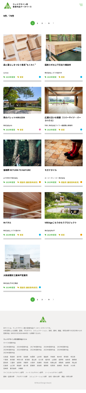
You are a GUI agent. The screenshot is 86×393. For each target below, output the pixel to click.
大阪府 (32, 366)
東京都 (12, 363)
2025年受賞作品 (9, 356)
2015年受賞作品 (9, 350)
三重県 (12, 366)
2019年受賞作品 (63, 350)
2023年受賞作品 (49, 353)
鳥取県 (61, 366)
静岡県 (74, 363)
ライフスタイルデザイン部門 (13, 376)
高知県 (39, 369)
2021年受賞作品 (22, 353)
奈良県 (46, 366)
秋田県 (32, 360)
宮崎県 (5, 372)
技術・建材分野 (54, 380)
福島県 (46, 360)
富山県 (34, 363)
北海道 (5, 360)
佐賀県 (52, 369)
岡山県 (74, 366)
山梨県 (54, 363)
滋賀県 (19, 366)
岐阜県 (67, 363)
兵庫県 (39, 366)
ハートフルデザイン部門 (34, 376)
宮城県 (26, 360)
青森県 (12, 360)
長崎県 (59, 369)
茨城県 (52, 360)
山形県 (39, 360)
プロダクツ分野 (21, 380)
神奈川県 (20, 363)
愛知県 (5, 366)
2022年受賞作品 (36, 353)
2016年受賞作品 (22, 350)
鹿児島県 (13, 372)
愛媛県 (32, 369)
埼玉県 (73, 360)
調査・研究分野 (67, 380)
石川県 (41, 363)
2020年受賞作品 (9, 353)
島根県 (67, 366)
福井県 (47, 363)
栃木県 (59, 360)
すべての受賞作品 (9, 346)
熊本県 (66, 369)
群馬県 (66, 360)
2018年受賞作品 (49, 350)
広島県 (5, 369)
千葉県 (5, 363)
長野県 (61, 363)
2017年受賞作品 (36, 350)
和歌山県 (53, 366)
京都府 (26, 366)
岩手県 (19, 360)
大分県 (73, 369)
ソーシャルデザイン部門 (53, 376)
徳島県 (19, 369)
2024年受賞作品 (63, 353)
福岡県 (46, 369)
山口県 (12, 369)
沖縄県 (20, 372)
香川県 (26, 369)
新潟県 (27, 363)
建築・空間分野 (8, 380)
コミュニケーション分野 (38, 380)
